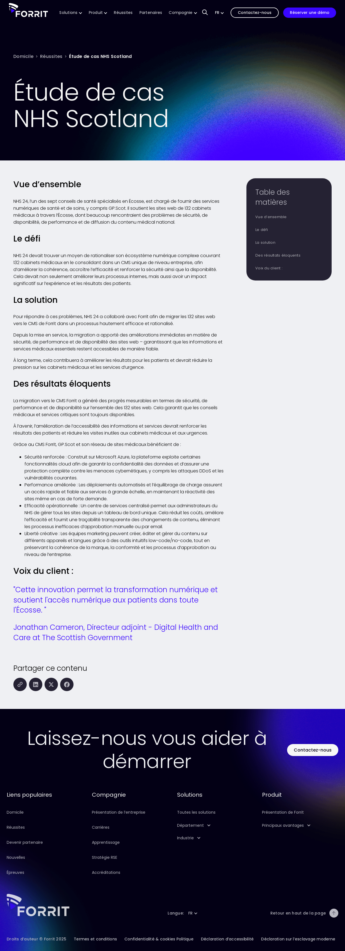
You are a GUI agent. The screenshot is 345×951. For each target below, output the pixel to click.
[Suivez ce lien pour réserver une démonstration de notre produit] (309, 13)
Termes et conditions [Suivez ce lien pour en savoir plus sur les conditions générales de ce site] (95, 939)
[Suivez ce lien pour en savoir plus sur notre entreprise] (183, 13)
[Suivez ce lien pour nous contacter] (255, 13)
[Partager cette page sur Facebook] (67, 684)
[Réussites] (51, 56)
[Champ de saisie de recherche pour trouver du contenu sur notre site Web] (205, 12)
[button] (219, 13)
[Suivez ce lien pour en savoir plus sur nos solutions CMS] (70, 13)
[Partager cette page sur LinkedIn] (35, 684)
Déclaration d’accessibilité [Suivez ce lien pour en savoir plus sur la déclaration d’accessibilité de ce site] (227, 939)
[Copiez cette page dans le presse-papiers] (20, 684)
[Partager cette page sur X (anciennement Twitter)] (51, 684)
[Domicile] (23, 56)
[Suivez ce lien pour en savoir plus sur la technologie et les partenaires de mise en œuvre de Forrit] (151, 13)
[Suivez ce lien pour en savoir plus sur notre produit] (98, 13)
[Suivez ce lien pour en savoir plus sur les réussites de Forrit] (123, 13)
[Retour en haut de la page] (333, 913)
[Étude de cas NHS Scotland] (100, 56)
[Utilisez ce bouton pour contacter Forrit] (312, 750)
